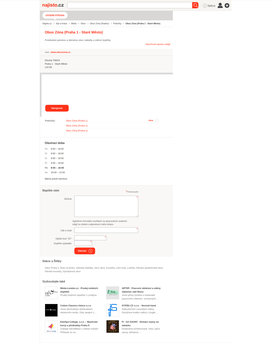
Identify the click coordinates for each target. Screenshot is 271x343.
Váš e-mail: (66, 230)
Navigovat (56, 108)
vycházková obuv (72, 271)
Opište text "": (64, 238)
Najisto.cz (54, 5)
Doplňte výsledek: (63, 243)
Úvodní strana (55, 15)
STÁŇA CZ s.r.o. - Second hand (139, 305)
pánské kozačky (53, 271)
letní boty (121, 268)
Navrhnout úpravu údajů (158, 44)
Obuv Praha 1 (52, 268)
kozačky (110, 268)
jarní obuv (99, 268)
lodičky (131, 268)
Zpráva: (68, 198)
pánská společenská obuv (149, 268)
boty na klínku (67, 268)
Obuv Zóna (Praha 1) (77, 120)
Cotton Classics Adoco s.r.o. (76, 305)
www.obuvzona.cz (60, 52)
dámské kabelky (84, 268)
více (151, 120)
